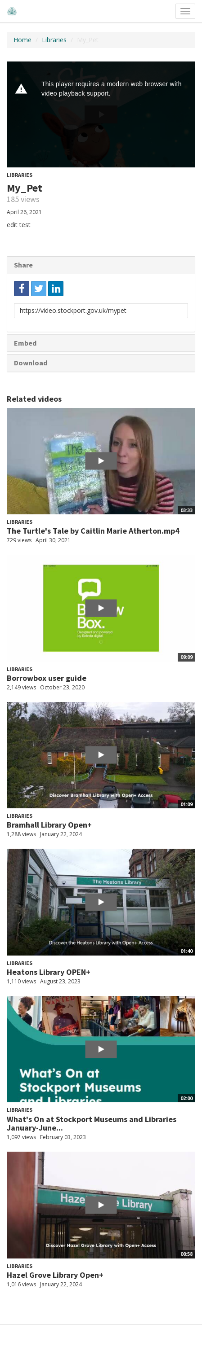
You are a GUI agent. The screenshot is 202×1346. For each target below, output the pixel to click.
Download (30, 362)
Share (23, 264)
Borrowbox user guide (46, 678)
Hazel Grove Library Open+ (55, 1275)
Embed (25, 342)
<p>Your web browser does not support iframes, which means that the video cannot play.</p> (101, 114)
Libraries (54, 39)
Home (22, 39)
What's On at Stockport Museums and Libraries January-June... (91, 1123)
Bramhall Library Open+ (49, 825)
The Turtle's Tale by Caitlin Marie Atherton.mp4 (93, 531)
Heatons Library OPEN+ (48, 972)
